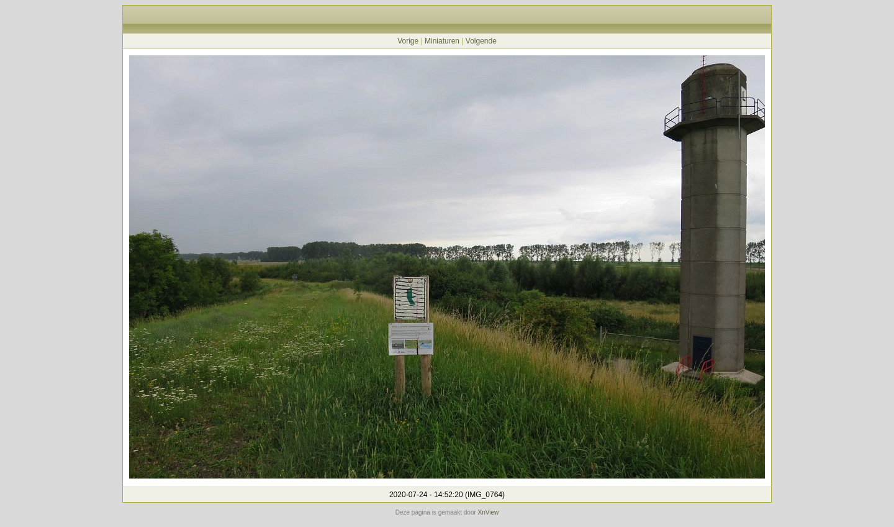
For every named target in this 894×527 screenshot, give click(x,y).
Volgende (481, 41)
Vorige (407, 41)
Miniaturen (442, 41)
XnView (488, 512)
